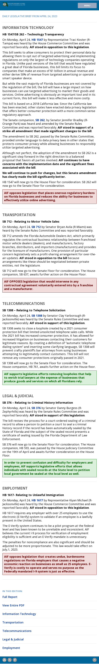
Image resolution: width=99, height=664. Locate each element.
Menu (87, 5)
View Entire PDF (13, 605)
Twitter (10, 660)
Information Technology (19, 614)
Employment (11, 648)
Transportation (12, 622)
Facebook (15, 660)
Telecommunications (16, 631)
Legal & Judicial (13, 639)
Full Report (9, 597)
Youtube (4, 660)
